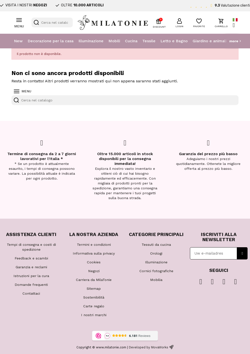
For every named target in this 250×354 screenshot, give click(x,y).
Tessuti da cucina (156, 245)
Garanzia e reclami (31, 267)
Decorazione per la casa (50, 41)
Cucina (131, 41)
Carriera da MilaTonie (94, 280)
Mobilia (156, 280)
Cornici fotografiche (156, 271)
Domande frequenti (31, 285)
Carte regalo (93, 306)
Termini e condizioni (94, 245)
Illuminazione (91, 41)
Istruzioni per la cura (31, 276)
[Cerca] (52, 22)
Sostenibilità (93, 297)
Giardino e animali (210, 41)
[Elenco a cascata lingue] (236, 22)
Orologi (156, 253)
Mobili (114, 41)
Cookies (94, 262)
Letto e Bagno (174, 41)
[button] (179, 22)
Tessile (149, 41)
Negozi (94, 271)
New (18, 41)
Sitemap (94, 288)
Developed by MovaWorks (148, 347)
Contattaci (31, 293)
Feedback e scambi (31, 258)
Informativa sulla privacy (94, 253)
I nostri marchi (93, 315)
